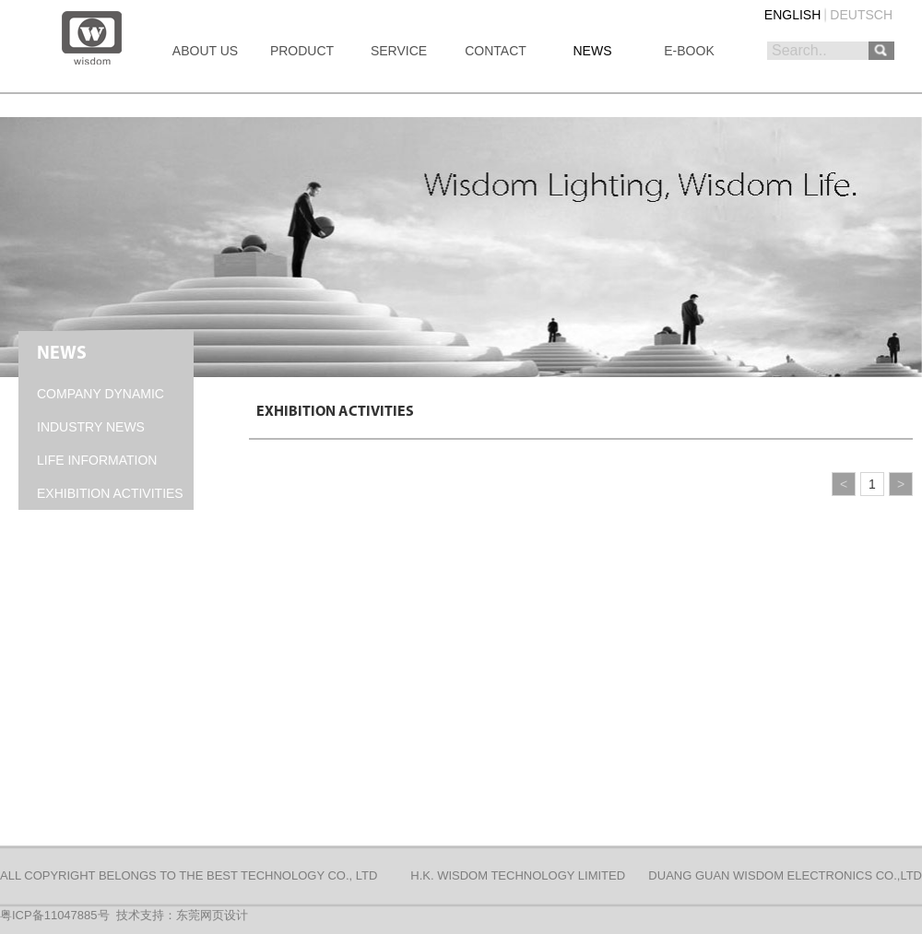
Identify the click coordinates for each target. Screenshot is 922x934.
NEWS (592, 50)
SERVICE (399, 50)
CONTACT (495, 50)
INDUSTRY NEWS (91, 427)
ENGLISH (792, 14)
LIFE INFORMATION (97, 460)
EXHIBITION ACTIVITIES (110, 493)
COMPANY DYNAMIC (100, 393)
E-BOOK (689, 50)
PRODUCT (302, 50)
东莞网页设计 (212, 915)
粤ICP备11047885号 (55, 915)
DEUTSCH (861, 14)
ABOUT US (205, 50)
